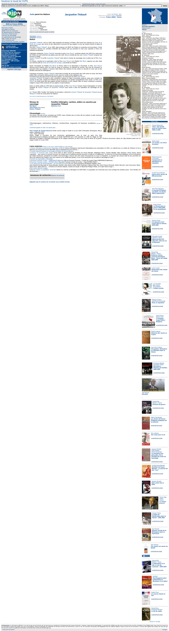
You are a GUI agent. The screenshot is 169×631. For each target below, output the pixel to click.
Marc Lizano (156, 285)
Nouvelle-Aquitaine (148, 26)
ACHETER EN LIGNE (157, 133)
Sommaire (33, 36)
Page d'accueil (4, 13)
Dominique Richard (156, 609)
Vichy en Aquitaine (158, 302)
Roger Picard (157, 204)
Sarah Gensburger (156, 452)
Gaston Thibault (41, 47)
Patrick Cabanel (155, 331)
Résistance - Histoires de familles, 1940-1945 (160, 367)
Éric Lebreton (155, 433)
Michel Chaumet (156, 157)
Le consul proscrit (162, 502)
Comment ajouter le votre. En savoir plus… (43, 127)
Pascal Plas (154, 252)
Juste (32, 14)
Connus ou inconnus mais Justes (42, 152)
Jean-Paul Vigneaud (157, 188)
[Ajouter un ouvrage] (155, 621)
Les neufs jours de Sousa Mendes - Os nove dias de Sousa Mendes (52, 163)
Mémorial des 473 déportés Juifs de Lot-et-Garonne (159, 240)
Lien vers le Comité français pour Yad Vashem (41, 96)
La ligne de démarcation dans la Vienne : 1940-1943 (159, 516)
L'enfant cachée (158, 288)
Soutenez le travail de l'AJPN (14, 1)
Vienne (144, 29)
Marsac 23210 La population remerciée (43, 169)
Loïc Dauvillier (157, 284)
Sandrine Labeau (157, 237)
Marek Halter (155, 141)
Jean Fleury (70, 53)
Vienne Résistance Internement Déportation (45, 148)
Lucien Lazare (156, 268)
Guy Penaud (155, 529)
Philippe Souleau (156, 299)
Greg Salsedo (157, 286)
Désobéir (145, 394)
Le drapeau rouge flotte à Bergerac (160, 320)
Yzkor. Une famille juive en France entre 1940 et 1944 (159, 128)
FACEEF (155, 576)
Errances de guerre (158, 404)
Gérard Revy (155, 608)
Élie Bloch (83, 61)
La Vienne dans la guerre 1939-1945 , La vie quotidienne (159, 207)
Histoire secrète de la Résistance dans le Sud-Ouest (159, 532)
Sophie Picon (155, 592)
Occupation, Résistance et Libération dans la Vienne (159, 350)
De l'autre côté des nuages (39, 168)
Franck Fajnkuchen (157, 125)
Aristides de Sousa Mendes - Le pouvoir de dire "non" (160, 468)
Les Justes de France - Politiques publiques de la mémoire (159, 420)
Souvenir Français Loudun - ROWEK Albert (44, 162)
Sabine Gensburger (156, 417)
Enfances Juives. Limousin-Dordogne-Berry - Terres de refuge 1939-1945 (159, 257)
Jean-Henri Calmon (156, 347)
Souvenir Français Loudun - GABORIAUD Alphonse (47, 160)
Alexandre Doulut (157, 236)
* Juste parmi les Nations (7, 629)
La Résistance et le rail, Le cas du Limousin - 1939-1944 (159, 565)
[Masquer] (39, 37)
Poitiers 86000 (111, 17)
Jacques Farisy (156, 220)
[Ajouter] (43, 113)
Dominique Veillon (158, 364)
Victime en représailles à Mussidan (42, 159)
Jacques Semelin (156, 449)
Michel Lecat (159, 317)
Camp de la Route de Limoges (52, 62)
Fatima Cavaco (161, 499)
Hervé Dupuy (160, 315)
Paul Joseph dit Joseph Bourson (41, 130)
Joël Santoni (145, 392)
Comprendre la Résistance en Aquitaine (157, 161)
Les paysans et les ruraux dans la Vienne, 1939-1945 (159, 223)
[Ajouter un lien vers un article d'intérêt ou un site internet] (57, 146)
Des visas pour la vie (158, 434)
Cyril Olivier (155, 158)
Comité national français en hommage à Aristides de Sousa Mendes (52, 151)
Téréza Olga (162, 497)
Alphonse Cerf (56, 106)
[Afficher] (38, 36)
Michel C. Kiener (156, 253)
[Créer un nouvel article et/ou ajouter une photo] (42, 32)
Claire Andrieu (155, 450)
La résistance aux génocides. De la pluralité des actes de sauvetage (158, 456)
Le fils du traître (156, 611)
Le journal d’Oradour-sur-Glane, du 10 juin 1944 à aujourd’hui (159, 191)
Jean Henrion (154, 544)
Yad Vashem (115, 14)
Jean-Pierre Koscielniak (158, 301)
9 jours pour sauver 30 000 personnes (159, 175)
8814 (120, 14)
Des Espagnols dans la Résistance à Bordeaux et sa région (160, 579)
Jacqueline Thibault (36, 42)
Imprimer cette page (14, 69)
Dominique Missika (158, 363)
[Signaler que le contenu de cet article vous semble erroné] (49, 182)
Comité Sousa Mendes (158, 173)
